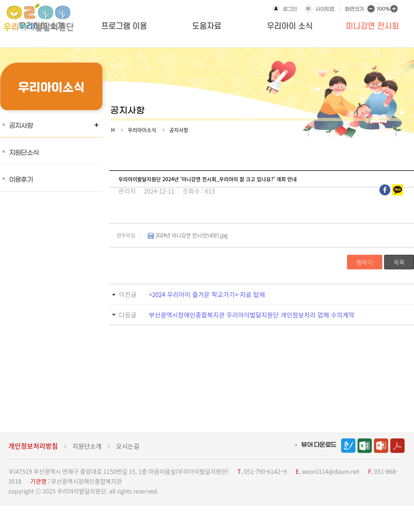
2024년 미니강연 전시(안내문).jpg (187, 236)
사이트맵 (324, 9)
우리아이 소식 (290, 26)
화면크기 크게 (394, 8)
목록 (399, 262)
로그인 (290, 9)
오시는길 (127, 445)
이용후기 (21, 180)
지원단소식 (24, 153)
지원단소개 (87, 445)
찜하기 (364, 262)
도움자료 (206, 26)
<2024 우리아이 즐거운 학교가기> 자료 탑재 (207, 294)
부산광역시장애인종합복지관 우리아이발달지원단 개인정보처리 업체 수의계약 (251, 314)
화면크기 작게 (371, 8)
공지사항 (21, 126)
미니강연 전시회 (372, 26)
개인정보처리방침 (33, 446)
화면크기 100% (382, 8)
